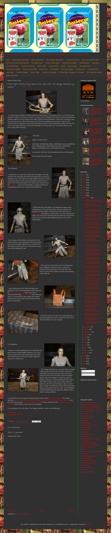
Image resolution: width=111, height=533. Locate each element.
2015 (84, 361)
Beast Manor (96, 63)
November (87, 327)
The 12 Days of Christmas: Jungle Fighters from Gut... (92, 275)
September (87, 332)
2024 (84, 180)
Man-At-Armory (72, 66)
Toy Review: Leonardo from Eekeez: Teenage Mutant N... (93, 254)
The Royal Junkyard (22, 72)
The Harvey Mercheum (89, 463)
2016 (84, 358)
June (85, 340)
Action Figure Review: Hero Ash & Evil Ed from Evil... (93, 322)
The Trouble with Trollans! (94, 72)
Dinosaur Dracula (87, 418)
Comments (86, 374)
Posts (84, 371)
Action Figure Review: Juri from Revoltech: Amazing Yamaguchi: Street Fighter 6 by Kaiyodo (96, 132)
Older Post (71, 511)
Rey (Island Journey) (63, 400)
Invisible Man (36, 213)
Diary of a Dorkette (87, 416)
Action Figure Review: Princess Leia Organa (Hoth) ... (93, 318)
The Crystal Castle (85, 66)
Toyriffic (84, 469)
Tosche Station (41, 66)
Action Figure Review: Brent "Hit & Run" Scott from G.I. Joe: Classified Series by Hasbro (96, 112)
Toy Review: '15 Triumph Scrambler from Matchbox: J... (93, 223)
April (85, 345)
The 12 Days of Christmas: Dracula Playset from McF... (93, 250)
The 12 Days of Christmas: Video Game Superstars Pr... (93, 235)
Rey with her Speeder (35, 400)
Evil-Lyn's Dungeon (67, 69)
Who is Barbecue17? (37, 60)
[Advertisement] (41, 494)
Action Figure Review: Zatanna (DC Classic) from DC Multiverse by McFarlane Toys (96, 141)
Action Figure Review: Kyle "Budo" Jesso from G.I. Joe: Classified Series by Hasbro (96, 152)
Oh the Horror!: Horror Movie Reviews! (17, 63)
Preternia (85, 454)
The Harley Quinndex (12, 66)
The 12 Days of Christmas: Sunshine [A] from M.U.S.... (93, 245)
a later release (26, 294)
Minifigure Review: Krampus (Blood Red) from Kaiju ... (92, 279)
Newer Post (11, 511)
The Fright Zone (80, 69)
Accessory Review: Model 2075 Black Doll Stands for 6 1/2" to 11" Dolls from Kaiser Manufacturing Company (92, 162)
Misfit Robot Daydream (89, 442)
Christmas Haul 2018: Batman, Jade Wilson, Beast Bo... (93, 215)
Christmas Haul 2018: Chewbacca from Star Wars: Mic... (93, 205)
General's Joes (86, 423)
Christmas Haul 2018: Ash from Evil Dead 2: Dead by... (93, 219)
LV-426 (63, 66)
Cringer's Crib (43, 69)
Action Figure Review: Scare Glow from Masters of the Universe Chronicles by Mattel (96, 122)
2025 (84, 177)
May (85, 342)
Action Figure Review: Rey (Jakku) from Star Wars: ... (92, 314)
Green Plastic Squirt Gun (89, 425)
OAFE (84, 449)
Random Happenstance (89, 456)
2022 (84, 185)
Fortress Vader (35, 72)
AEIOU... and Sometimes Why (91, 404)
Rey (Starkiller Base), (21, 400)
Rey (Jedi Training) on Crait (32, 402)
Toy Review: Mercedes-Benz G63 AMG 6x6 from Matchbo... (93, 200)
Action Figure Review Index (20, 60)
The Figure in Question (89, 460)
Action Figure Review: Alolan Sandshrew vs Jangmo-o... (92, 297)
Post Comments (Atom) (23, 514)
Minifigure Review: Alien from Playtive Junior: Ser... (92, 306)
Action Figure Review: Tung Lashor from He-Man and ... (93, 227)
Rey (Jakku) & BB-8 (55, 398)
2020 (84, 190)
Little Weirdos (86, 436)
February (87, 350)
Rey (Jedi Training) (49, 400)
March (86, 347)
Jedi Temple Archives (88, 434)
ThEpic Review (86, 467)
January (86, 353)
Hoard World (86, 429)
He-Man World (86, 427)
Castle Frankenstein (12, 75)
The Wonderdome (93, 69)
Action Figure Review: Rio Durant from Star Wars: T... (92, 310)
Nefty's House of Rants (89, 447)
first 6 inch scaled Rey (17, 292)
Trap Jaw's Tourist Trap (30, 69)
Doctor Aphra (12, 412)
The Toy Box (86, 465)
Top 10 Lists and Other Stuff (90, 60)
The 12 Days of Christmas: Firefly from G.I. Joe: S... (92, 283)
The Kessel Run (53, 66)
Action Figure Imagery (88, 402)
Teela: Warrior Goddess (13, 69)
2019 (84, 193)
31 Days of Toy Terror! (72, 60)
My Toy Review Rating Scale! (55, 60)
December (87, 197)
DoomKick (85, 420)
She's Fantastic (86, 458)
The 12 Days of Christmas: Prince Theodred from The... (93, 266)
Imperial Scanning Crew (15, 414)
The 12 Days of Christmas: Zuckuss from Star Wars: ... (92, 258)
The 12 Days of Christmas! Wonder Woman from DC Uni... (92, 288)
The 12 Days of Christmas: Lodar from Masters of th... (92, 262)
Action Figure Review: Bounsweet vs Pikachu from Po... (93, 240)
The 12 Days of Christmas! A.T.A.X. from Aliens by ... (92, 293)
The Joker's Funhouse (28, 66)
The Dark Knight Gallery (52, 63)
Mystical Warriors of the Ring (90, 445)
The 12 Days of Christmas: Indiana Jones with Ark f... (92, 271)
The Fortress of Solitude (49, 72)
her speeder (13, 185)
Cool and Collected (88, 411)
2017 (84, 356)
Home (8, 60)
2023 (84, 182)
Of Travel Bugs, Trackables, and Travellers (71, 72)
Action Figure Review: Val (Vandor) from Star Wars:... (92, 301)
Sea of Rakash (54, 69)
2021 (84, 187)
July (85, 337)
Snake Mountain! (84, 63)
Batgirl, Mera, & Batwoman (90, 407)
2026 (84, 174)
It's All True (85, 432)
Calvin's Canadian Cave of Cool (91, 409)
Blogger (88, 524)
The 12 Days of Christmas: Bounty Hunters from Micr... (93, 231)
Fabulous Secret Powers (69, 63)
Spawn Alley (9, 72)
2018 (84, 195)
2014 (84, 364)
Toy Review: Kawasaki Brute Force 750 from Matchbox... (93, 210)
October (86, 329)
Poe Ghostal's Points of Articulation (92, 451)
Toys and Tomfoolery (88, 472)
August (86, 334)
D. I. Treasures (86, 413)
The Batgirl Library (37, 63)
